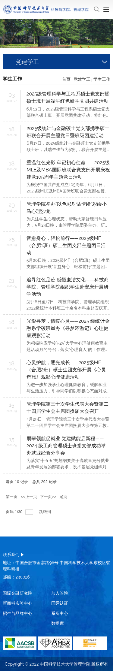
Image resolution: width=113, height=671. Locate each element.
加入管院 (59, 593)
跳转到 (45, 511)
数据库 (57, 623)
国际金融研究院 (17, 593)
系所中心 (59, 613)
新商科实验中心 (17, 603)
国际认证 (59, 603)
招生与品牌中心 (17, 613)
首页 (66, 79)
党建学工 (82, 79)
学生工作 (101, 79)
